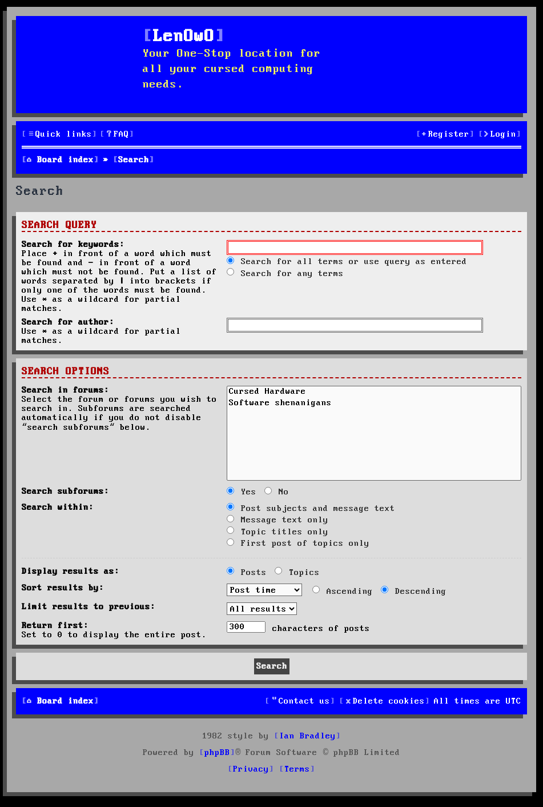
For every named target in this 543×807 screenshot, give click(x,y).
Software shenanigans (374, 404)
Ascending (342, 591)
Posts (247, 572)
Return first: (55, 625)
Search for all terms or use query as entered (347, 261)
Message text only (277, 520)
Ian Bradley (307, 736)
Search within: (58, 507)
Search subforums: (65, 491)
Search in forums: (65, 390)
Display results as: (70, 571)
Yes (241, 492)
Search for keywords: (73, 244)
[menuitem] (117, 135)
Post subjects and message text (311, 508)
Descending (414, 591)
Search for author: (68, 322)
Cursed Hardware (374, 392)
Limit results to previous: (88, 607)
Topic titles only (277, 532)
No (276, 492)
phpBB (217, 752)
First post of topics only (298, 543)
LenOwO (184, 36)
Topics (297, 572)
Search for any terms (285, 273)
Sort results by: (63, 588)
